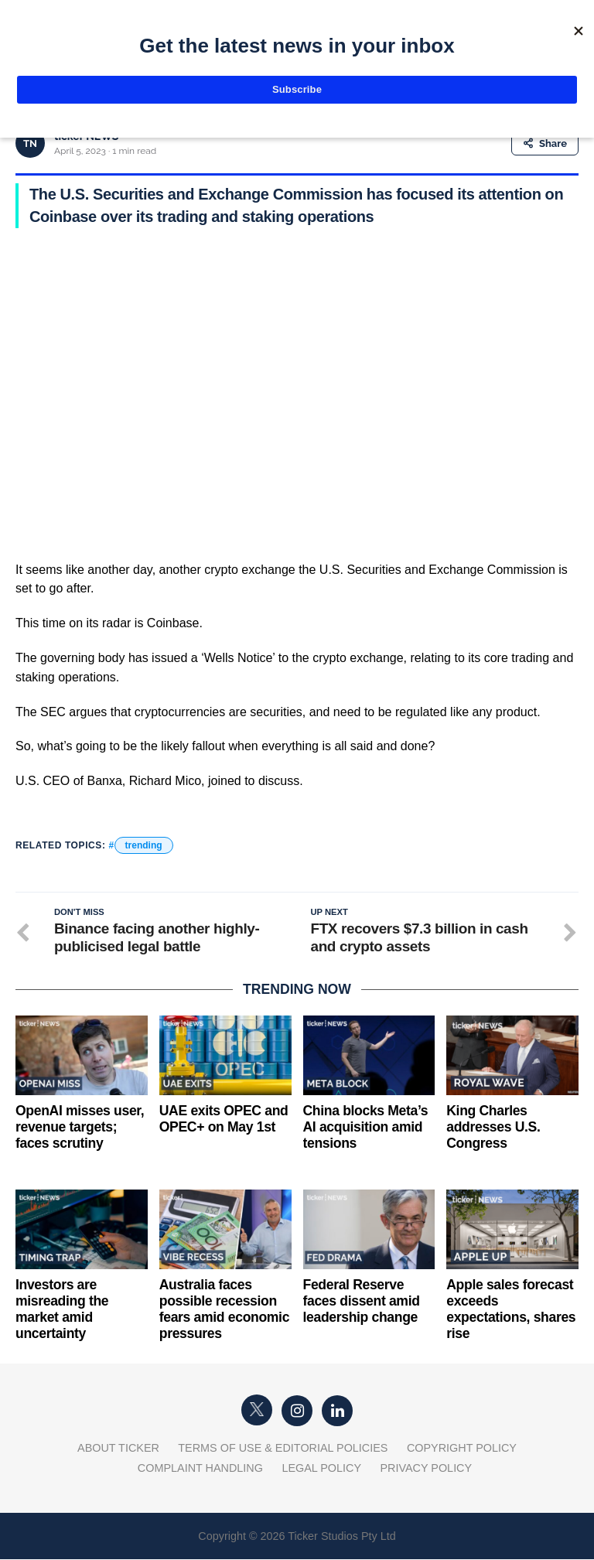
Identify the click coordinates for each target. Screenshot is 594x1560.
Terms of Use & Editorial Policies (282, 1448)
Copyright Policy (462, 1448)
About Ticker (118, 1448)
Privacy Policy (426, 1469)
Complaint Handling (200, 1469)
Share (545, 143)
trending (143, 845)
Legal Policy (321, 1469)
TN (30, 143)
